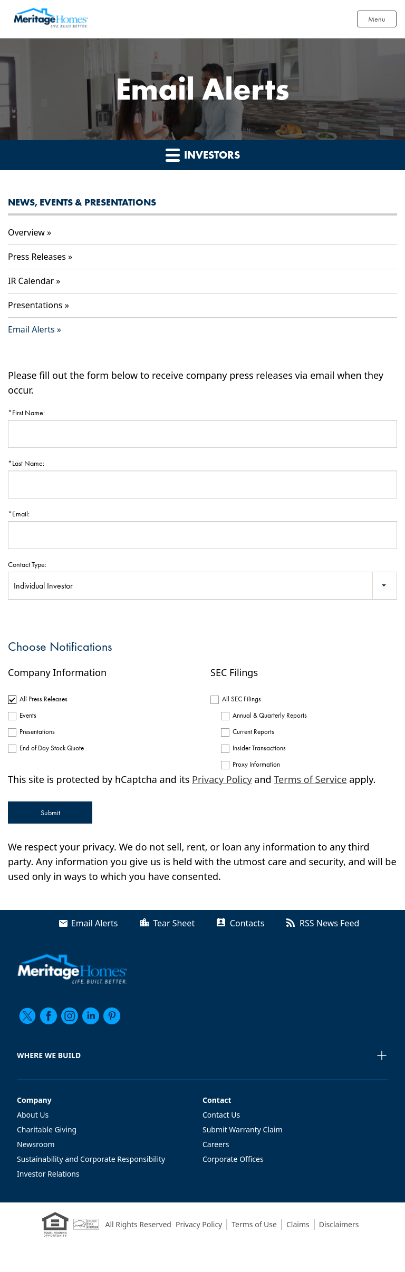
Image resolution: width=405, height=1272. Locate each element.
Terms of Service (310, 779)
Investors (203, 155)
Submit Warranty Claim (242, 1129)
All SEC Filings (241, 698)
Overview (26, 232)
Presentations (35, 305)
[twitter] (27, 1015)
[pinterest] (111, 1015)
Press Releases (37, 256)
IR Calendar (31, 281)
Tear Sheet (174, 923)
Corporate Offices (233, 1159)
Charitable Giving (46, 1129)
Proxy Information (256, 764)
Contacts (247, 923)
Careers (215, 1144)
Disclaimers (339, 1224)
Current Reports (253, 731)
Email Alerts (31, 329)
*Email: (19, 513)
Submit (50, 812)
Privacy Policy (222, 779)
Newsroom (36, 1144)
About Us (33, 1115)
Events (28, 715)
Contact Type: (27, 564)
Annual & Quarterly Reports (270, 715)
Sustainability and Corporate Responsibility (91, 1159)
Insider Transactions (259, 747)
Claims (298, 1224)
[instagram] (69, 1015)
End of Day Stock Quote (52, 747)
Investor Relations (48, 1174)
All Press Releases (44, 698)
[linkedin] (90, 1015)
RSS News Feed (329, 923)
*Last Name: (26, 463)
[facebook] (48, 1015)
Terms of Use (254, 1224)
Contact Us (221, 1115)
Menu (376, 19)
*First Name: (26, 412)
